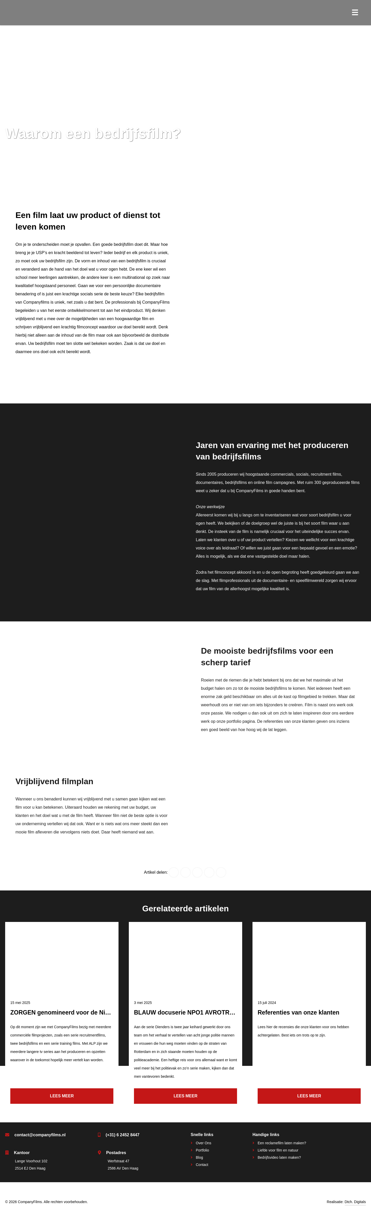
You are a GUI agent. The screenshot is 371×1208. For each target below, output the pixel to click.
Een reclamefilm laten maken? (282, 1143)
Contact (202, 1165)
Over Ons (203, 1143)
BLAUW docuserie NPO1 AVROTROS (186, 1012)
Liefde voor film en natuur (278, 1150)
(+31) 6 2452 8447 (122, 1135)
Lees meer (62, 1096)
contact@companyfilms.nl (40, 1135)
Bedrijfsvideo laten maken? (279, 1157)
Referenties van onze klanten (298, 1012)
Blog (199, 1157)
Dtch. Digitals (355, 1202)
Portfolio (202, 1150)
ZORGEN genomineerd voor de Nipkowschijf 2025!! (82, 1012)
